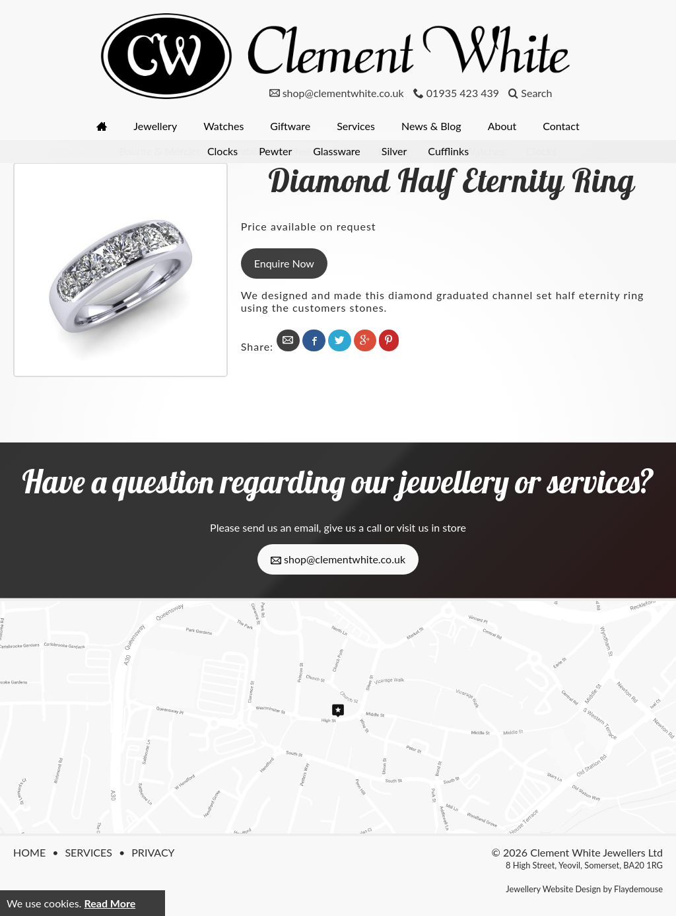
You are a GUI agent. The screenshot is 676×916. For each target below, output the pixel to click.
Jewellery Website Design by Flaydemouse (584, 889)
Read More (109, 903)
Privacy (152, 852)
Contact (561, 126)
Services (356, 126)
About (502, 126)
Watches (223, 126)
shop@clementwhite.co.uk (338, 559)
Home (29, 852)
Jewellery (155, 126)
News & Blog (431, 126)
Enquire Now (284, 263)
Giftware (290, 126)
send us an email (280, 527)
